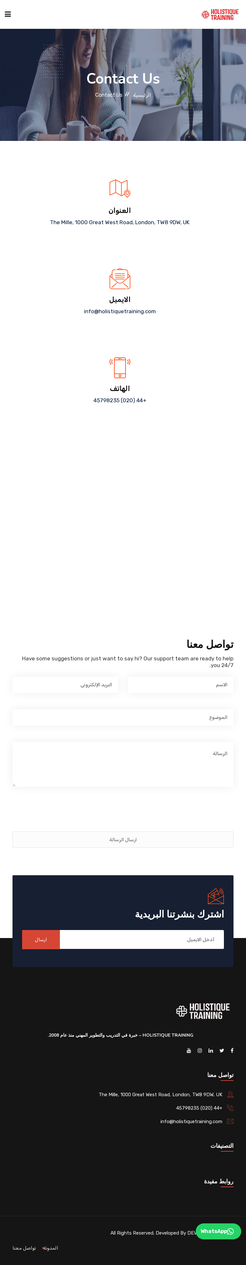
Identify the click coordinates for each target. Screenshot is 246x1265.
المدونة (50, 1248)
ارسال (41, 940)
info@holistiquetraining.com (120, 311)
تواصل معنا (24, 1248)
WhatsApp (217, 1231)
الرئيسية (142, 95)
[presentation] (185, 815)
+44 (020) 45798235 (120, 400)
